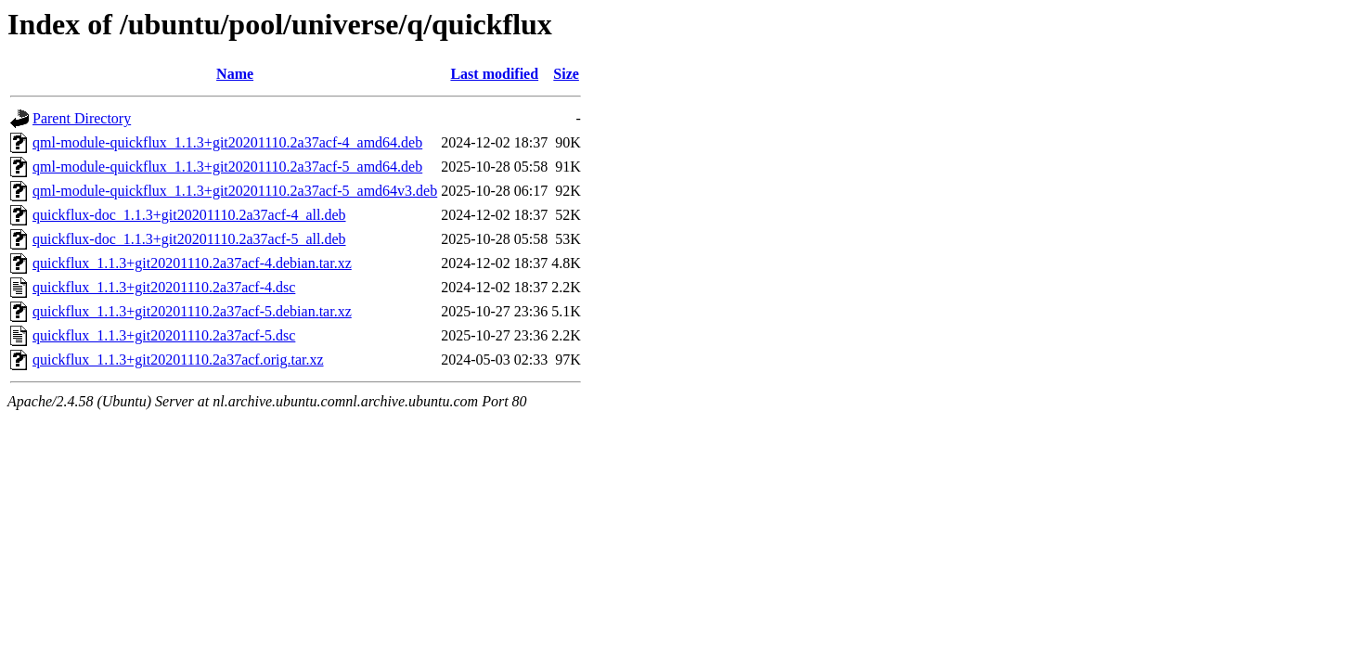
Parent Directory (81, 118)
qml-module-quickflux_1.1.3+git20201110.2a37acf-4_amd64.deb (227, 142)
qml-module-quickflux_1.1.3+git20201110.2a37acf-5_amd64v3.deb (234, 191)
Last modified (494, 74)
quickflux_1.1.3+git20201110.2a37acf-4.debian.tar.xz (192, 263)
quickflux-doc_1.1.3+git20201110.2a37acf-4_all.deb (189, 215)
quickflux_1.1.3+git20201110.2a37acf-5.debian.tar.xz (192, 311)
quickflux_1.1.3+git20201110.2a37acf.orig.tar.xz (178, 359)
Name (234, 74)
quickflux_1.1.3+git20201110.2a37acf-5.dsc (163, 335)
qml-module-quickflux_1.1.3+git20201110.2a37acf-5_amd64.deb (227, 166)
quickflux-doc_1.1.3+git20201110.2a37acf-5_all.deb (189, 239)
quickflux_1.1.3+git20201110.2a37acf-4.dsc (163, 287)
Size (566, 74)
